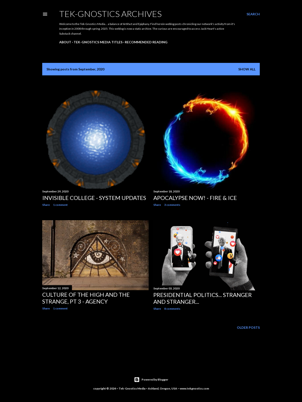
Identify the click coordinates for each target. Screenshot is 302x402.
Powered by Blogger (151, 379)
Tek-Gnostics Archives (110, 13)
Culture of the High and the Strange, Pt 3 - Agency (86, 298)
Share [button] (46, 205)
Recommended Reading (146, 42)
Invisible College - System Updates (94, 197)
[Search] (253, 14)
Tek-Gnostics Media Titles (98, 42)
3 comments (172, 205)
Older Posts (248, 327)
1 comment (60, 205)
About (65, 42)
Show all (247, 69)
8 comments (172, 308)
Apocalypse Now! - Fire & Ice (195, 197)
